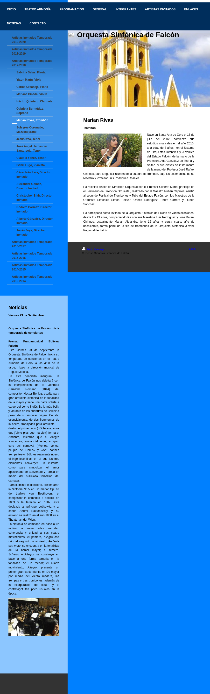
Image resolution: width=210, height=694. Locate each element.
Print (87, 249)
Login (192, 248)
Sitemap (99, 249)
